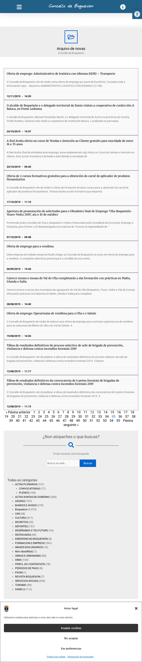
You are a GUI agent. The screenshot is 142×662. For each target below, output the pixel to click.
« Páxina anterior (18, 412)
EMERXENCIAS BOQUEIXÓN (31, 538)
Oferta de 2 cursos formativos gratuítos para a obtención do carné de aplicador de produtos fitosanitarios (68, 177)
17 (125, 412)
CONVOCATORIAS (29, 488)
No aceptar (71, 638)
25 (46, 416)
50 (85, 420)
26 (53, 416)
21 (20, 416)
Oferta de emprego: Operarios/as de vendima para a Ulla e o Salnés (51, 313)
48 (71, 420)
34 (107, 416)
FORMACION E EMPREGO (30, 543)
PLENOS (24, 492)
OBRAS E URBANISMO (28, 555)
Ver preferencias (71, 648)
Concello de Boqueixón (71, 6)
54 (111, 420)
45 (51, 420)
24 (40, 416)
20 (13, 416)
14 (105, 412)
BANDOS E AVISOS (26, 505)
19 (6, 416)
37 (127, 416)
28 (66, 416)
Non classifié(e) (24, 551)
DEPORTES (21, 526)
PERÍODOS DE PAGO (27, 568)
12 (92, 412)
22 (26, 416)
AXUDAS (20, 501)
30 (80, 416)
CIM (17, 513)
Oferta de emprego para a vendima (30, 246)
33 (100, 416)
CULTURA (20, 517)
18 (132, 412)
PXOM (19, 572)
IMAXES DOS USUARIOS (29, 547)
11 (85, 412)
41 (24, 420)
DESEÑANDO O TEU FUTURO (31, 530)
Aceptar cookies (71, 628)
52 (98, 420)
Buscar (88, 463)
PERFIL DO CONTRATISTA (30, 564)
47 (64, 420)
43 (38, 420)
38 (133, 416)
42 (31, 420)
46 (58, 420)
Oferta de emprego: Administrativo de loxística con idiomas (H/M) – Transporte (61, 73)
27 (60, 416)
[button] (137, 14)
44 (44, 420)
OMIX (18, 559)
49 (78, 420)
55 (118, 420)
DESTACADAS (23, 534)
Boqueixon (21, 509)
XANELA (20, 589)
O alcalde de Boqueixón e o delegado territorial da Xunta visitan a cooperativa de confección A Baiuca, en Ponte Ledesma (70, 107)
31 (87, 416)
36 (120, 416)
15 (112, 412)
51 (91, 420)
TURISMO (20, 584)
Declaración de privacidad (80, 656)
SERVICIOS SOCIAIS (26, 580)
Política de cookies (56, 656)
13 (99, 412)
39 (11, 420)
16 (119, 412)
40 (18, 420)
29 (73, 416)
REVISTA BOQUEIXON (27, 576)
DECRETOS (21, 522)
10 (79, 412)
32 (93, 416)
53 (105, 420)
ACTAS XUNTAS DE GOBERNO (32, 496)
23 (33, 416)
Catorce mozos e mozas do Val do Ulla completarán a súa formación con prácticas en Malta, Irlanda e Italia (68, 279)
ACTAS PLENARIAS (26, 484)
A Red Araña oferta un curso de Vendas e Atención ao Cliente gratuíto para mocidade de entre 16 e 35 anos (70, 142)
